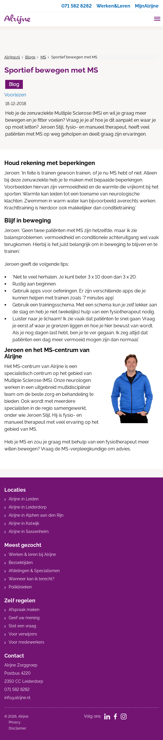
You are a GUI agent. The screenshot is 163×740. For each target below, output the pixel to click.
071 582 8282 (76, 6)
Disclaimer (17, 728)
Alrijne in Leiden (24, 499)
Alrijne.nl (12, 57)
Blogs (30, 57)
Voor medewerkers (26, 642)
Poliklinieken (20, 587)
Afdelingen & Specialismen (34, 570)
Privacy (15, 722)
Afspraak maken (24, 609)
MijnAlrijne (147, 6)
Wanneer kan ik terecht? (31, 578)
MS (43, 57)
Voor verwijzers (23, 634)
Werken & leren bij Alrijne (32, 554)
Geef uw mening (24, 617)
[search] (146, 18)
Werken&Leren (113, 6)
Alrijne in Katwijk (24, 523)
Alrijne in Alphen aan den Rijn (36, 515)
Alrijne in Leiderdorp (28, 507)
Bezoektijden (21, 562)
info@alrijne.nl (17, 697)
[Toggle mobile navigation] (157, 19)
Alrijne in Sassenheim (29, 531)
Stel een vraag (22, 626)
